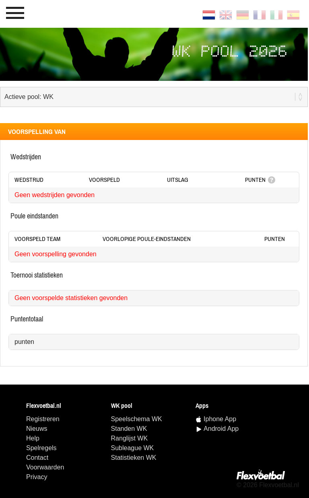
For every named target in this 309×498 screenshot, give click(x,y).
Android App (221, 428)
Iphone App (220, 419)
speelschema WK (136, 419)
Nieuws (36, 428)
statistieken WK (134, 457)
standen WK (129, 428)
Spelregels (41, 447)
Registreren (43, 419)
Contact (37, 457)
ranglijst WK (129, 438)
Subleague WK (132, 447)
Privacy (36, 476)
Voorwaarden (45, 467)
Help (32, 438)
